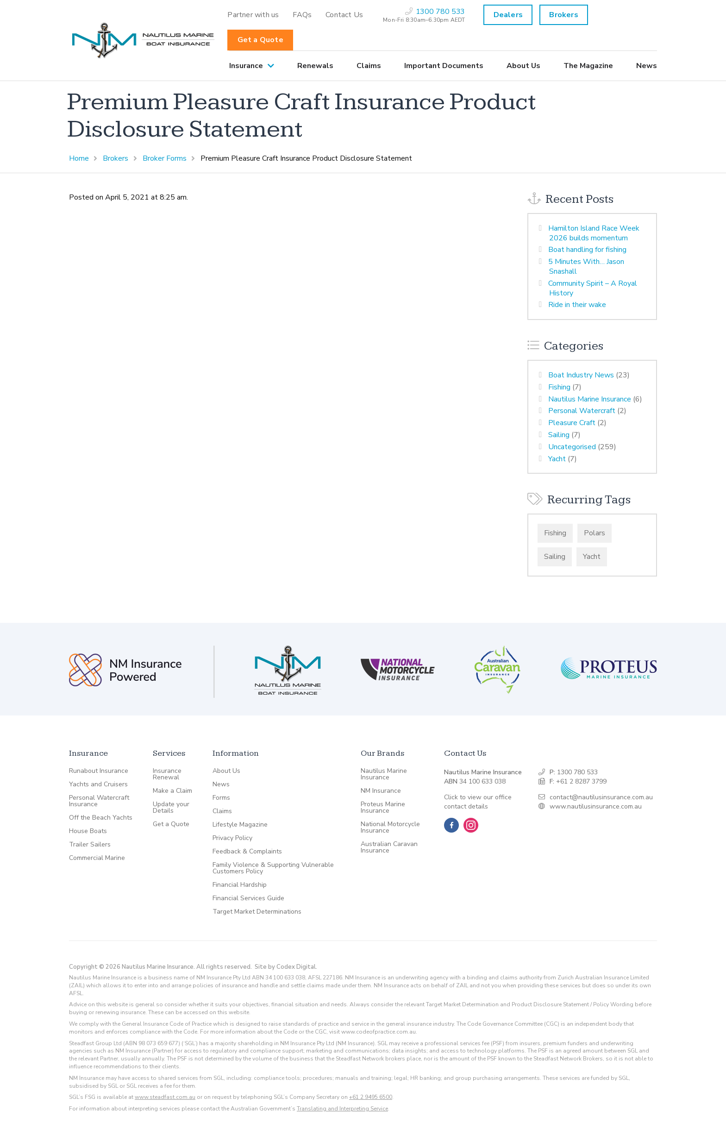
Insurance (246, 66)
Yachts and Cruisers (98, 784)
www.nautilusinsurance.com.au (596, 806)
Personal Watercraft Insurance (99, 801)
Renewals (315, 66)
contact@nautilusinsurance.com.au (601, 797)
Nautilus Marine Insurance (589, 399)
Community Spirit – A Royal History (592, 288)
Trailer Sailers (90, 844)
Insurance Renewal (167, 774)
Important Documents (443, 66)
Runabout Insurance (98, 771)
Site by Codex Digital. (286, 967)
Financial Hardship (240, 885)
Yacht (557, 459)
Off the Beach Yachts (100, 818)
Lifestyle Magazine (240, 824)
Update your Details (171, 807)
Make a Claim (172, 791)
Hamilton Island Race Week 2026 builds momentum (593, 233)
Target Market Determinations (257, 912)
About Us (523, 66)
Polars (594, 533)
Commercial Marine (97, 858)
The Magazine (588, 66)
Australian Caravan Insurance (389, 847)
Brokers (563, 15)
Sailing (559, 435)
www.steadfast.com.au (165, 1097)
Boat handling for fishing (587, 250)
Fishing (559, 387)
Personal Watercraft (581, 411)
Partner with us (253, 15)
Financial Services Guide (248, 898)
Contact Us (344, 15)
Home (79, 158)
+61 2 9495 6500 (370, 1097)
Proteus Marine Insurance (383, 807)
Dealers (508, 15)
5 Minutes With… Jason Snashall (586, 266)
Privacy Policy (232, 838)
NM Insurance (381, 791)
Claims (369, 66)
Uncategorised (572, 447)
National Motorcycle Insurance (390, 827)
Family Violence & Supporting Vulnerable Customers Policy (273, 868)
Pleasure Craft (571, 423)
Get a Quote (260, 40)
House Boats (88, 831)
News (646, 66)
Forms (221, 798)
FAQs (302, 15)
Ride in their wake (577, 305)
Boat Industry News (581, 375)
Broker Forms (165, 158)
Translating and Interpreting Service (342, 1108)
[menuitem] (253, 15)
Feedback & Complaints (247, 851)
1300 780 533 (577, 772)
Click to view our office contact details (478, 802)
